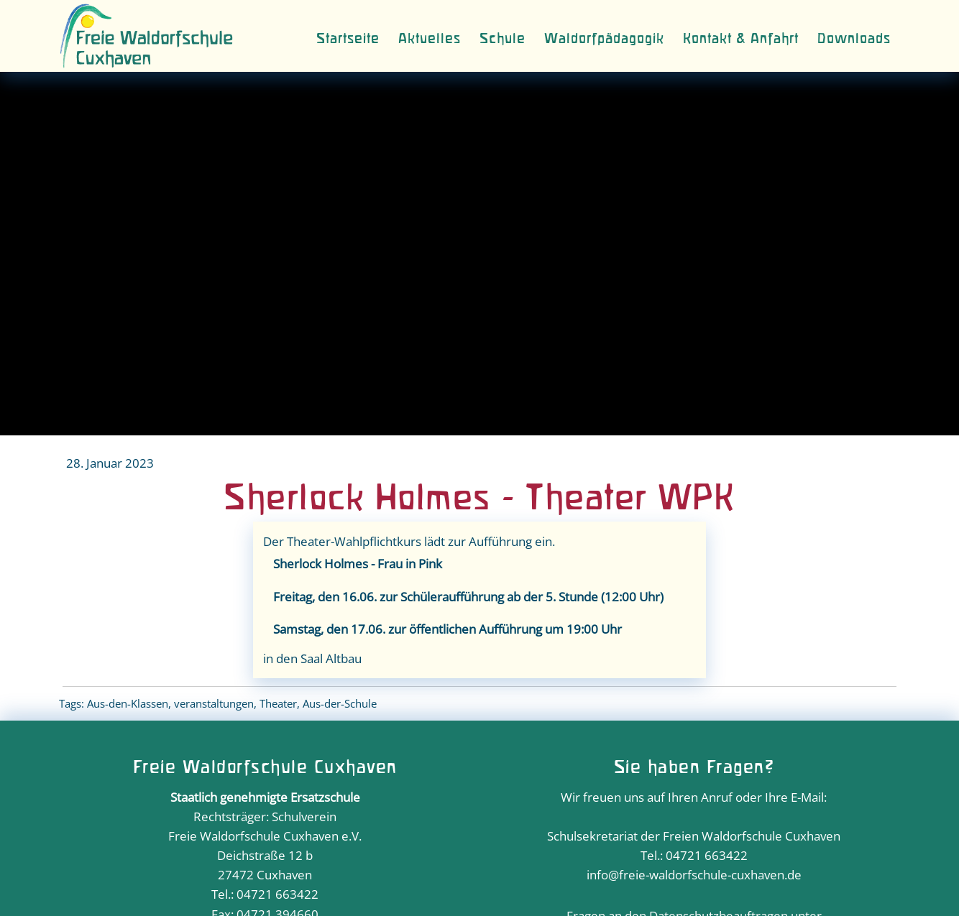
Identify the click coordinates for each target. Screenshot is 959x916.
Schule (502, 38)
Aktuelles (429, 38)
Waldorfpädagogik (604, 38)
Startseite (348, 38)
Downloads (854, 38)
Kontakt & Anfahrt (741, 38)
